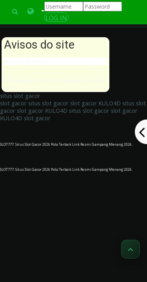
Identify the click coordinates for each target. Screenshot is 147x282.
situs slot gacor (20, 95)
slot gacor (13, 103)
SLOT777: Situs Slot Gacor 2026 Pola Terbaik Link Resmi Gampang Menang (62, 144)
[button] (35, 11)
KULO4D (109, 103)
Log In (56, 18)
